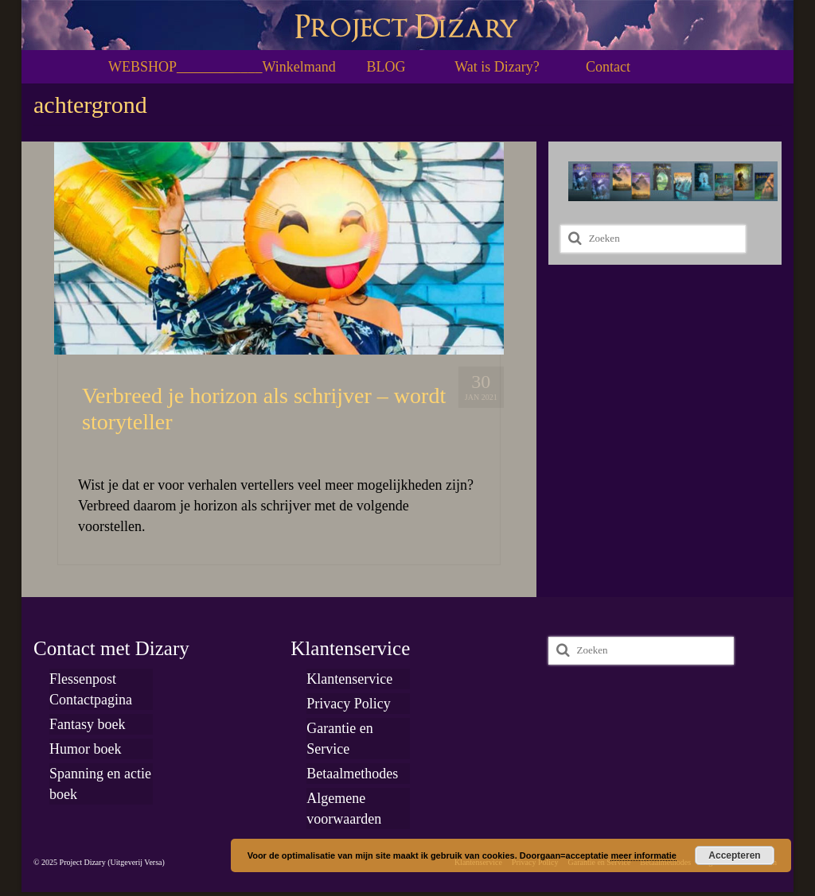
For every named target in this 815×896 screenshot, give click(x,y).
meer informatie (643, 855)
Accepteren (734, 855)
